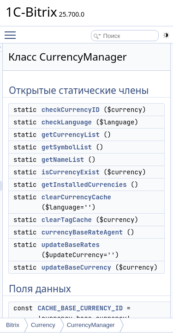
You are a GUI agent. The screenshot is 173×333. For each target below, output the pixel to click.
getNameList (115, 203)
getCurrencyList (123, 178)
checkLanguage (119, 155)
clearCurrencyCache (128, 261)
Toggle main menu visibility (12, 31)
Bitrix (12, 324)
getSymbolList (119, 190)
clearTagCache (119, 283)
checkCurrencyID (123, 133)
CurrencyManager (91, 324)
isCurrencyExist (123, 215)
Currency (43, 324)
